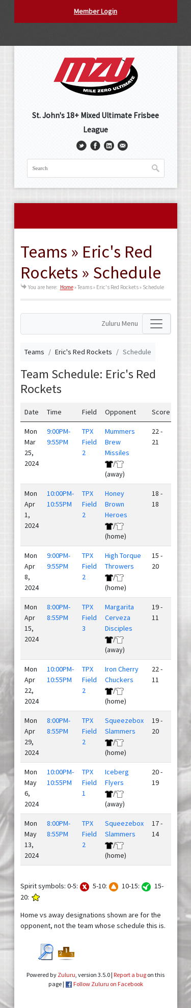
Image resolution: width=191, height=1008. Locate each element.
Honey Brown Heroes (116, 504)
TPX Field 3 (89, 617)
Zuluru (66, 974)
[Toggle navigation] (156, 324)
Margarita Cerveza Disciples (119, 617)
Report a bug (130, 974)
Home (66, 287)
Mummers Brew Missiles (120, 442)
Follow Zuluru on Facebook (108, 984)
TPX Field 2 (89, 442)
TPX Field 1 (89, 782)
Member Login (95, 11)
